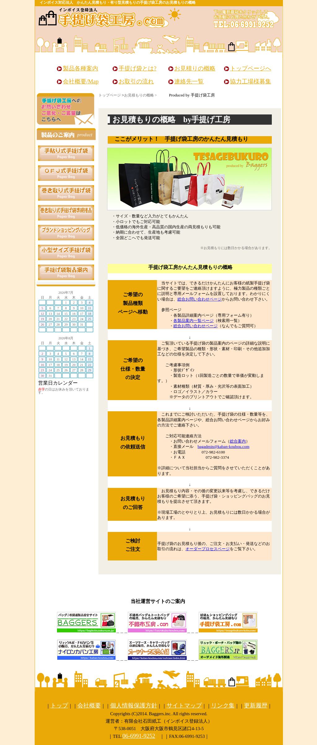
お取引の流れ (136, 81)
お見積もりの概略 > (140, 95)
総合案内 (238, 441)
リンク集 (223, 705)
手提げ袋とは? (137, 68)
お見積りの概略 (194, 68)
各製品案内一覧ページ (193, 320)
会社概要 (89, 705)
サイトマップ (184, 705)
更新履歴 (255, 705)
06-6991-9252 (138, 736)
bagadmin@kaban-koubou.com (223, 446)
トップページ (109, 95)
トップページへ (250, 68)
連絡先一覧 (189, 81)
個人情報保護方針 (133, 705)
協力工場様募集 (250, 81)
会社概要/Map (80, 81)
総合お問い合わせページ (199, 299)
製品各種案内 (80, 68)
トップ (59, 705)
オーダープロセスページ (207, 548)
